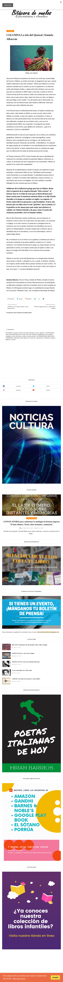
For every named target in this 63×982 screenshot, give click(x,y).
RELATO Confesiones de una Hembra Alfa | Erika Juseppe (29, 645)
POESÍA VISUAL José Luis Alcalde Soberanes (26, 662)
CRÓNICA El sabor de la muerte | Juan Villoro (26, 679)
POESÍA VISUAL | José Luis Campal (23, 653)
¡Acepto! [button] (55, 977)
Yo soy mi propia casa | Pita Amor (22, 670)
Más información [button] (19, 979)
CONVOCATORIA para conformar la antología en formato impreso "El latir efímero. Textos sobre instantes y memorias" (31, 523)
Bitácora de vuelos (28, 528)
